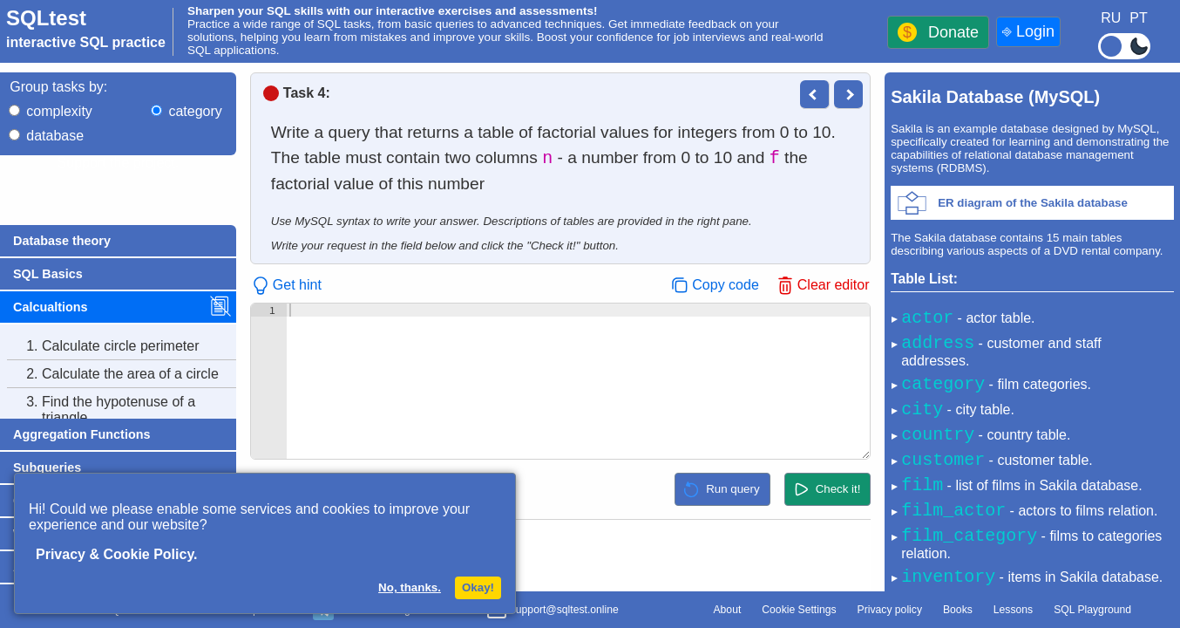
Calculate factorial (81, 446)
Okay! (478, 587)
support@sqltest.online (552, 612)
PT (1138, 17)
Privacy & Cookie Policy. (117, 554)
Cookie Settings (799, 610)
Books (958, 610)
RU (1111, 17)
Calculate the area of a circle (113, 374)
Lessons (1013, 610)
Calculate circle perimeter (103, 346)
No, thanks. (409, 587)
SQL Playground (1092, 610)
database (55, 135)
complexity (59, 111)
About (727, 610)
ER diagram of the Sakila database (1033, 202)
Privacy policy (890, 610)
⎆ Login (1028, 31)
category (194, 111)
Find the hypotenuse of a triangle (101, 410)
